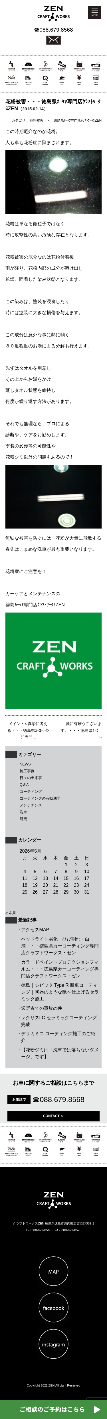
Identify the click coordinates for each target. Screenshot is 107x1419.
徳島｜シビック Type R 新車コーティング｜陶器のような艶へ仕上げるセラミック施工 (60, 992)
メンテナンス (31, 805)
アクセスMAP (35, 929)
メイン (15, 724)
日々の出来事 (31, 778)
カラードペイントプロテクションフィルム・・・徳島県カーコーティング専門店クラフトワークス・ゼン (60, 969)
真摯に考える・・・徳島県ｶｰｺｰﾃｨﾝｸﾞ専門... (28, 731)
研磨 (23, 819)
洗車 (23, 812)
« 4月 (10, 913)
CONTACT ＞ (53, 1116)
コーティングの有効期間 (40, 798)
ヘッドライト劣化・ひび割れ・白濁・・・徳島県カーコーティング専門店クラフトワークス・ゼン (60, 946)
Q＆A (24, 785)
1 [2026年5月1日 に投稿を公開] (66, 864)
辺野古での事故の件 (41, 1008)
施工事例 (27, 771)
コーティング (31, 791)
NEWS (25, 764)
